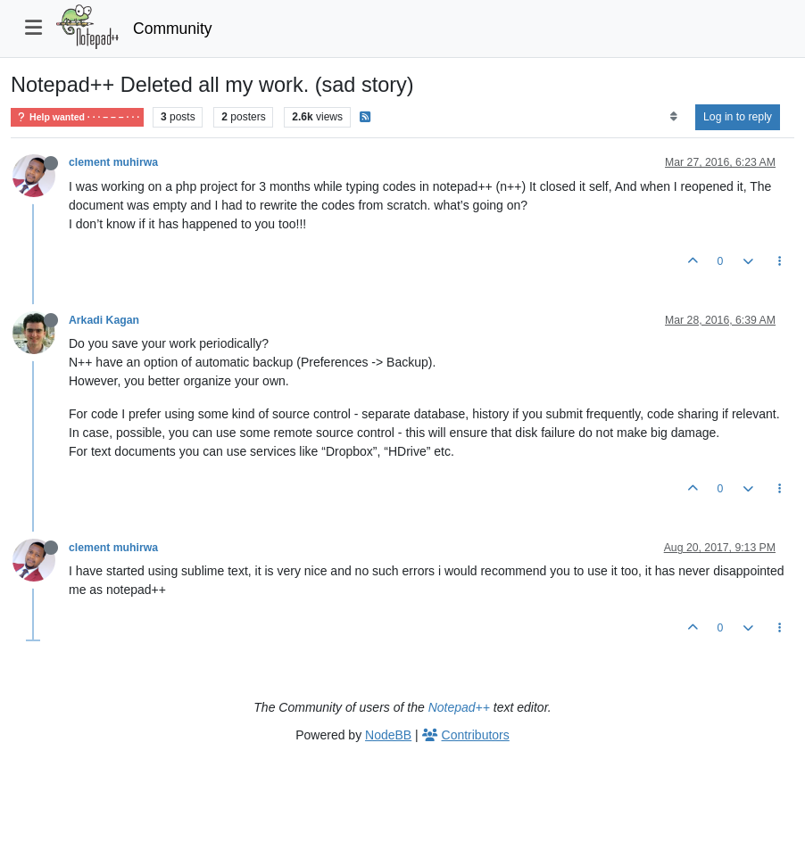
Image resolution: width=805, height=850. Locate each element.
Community (172, 28)
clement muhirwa (113, 162)
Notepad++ (459, 707)
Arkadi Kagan (104, 320)
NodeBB (388, 735)
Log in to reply (737, 117)
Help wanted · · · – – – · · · (77, 117)
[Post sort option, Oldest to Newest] (673, 116)
